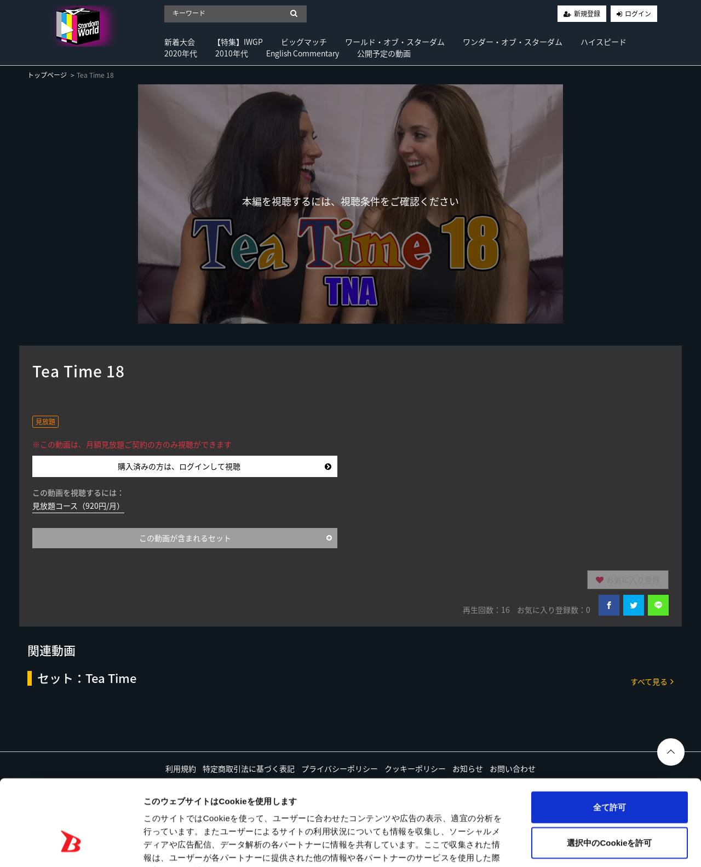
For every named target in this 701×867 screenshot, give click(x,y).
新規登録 (587, 14)
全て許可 (609, 737)
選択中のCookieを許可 (609, 773)
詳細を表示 (528, 845)
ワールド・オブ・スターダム (395, 41)
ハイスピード (604, 41)
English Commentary (302, 53)
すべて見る (652, 681)
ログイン (638, 14)
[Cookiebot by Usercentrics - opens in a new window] (71, 845)
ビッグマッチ (304, 41)
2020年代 (180, 53)
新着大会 (179, 41)
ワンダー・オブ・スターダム (512, 41)
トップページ (47, 75)
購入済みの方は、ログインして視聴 (224, 466)
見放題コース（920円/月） (78, 505)
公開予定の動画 (384, 53)
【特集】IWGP (238, 41)
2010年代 (231, 53)
